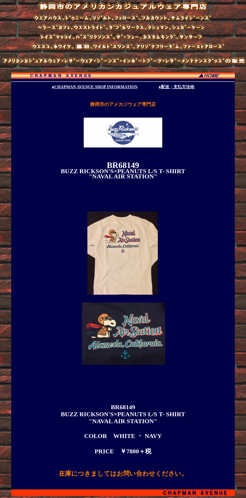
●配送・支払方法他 (176, 87)
